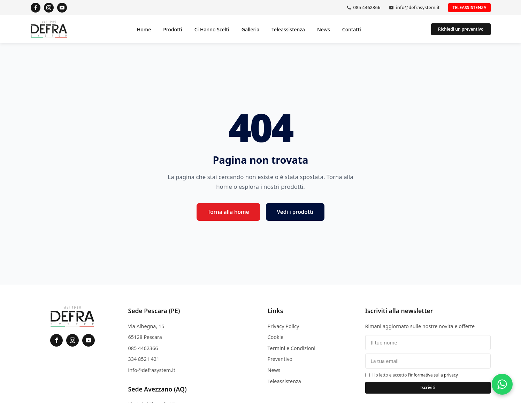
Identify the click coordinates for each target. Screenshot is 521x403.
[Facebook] (35, 8)
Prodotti (172, 29)
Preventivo (280, 359)
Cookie (276, 337)
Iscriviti (427, 387)
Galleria (251, 29)
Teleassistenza (469, 7)
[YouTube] (62, 8)
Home (144, 29)
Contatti (351, 29)
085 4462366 (367, 7)
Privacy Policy (283, 326)
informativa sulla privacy (434, 375)
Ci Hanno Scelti (211, 29)
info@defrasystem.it (417, 7)
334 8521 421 (144, 359)
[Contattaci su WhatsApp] (502, 384)
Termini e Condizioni (291, 348)
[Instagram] (49, 8)
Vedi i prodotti (295, 211)
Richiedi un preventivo (460, 29)
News (323, 29)
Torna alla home (228, 211)
